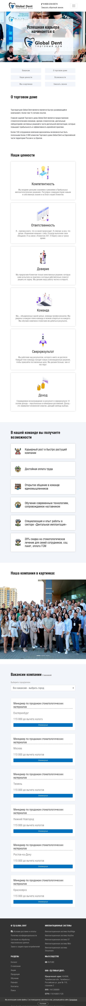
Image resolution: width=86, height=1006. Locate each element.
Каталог (14, 962)
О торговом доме (60, 70)
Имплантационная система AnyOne (59, 935)
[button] (6, 619)
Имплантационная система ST (57, 939)
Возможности (60, 77)
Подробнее (73, 1000)
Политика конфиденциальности (24, 935)
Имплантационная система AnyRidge (60, 931)
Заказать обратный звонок (52, 7)
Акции (13, 970)
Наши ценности (26, 77)
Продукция (15, 974)
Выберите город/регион (20, 682)
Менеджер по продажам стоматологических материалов (38, 705)
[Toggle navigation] (73, 5)
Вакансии (26, 70)
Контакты (14, 986)
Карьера (14, 982)
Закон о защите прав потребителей (25, 946)
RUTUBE (49, 962)
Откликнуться (43, 725)
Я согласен (43, 1003)
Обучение (14, 978)
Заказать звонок (60, 84)
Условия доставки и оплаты (23, 931)
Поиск (13, 990)
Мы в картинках (26, 84)
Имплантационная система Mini (58, 943)
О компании (16, 966)
